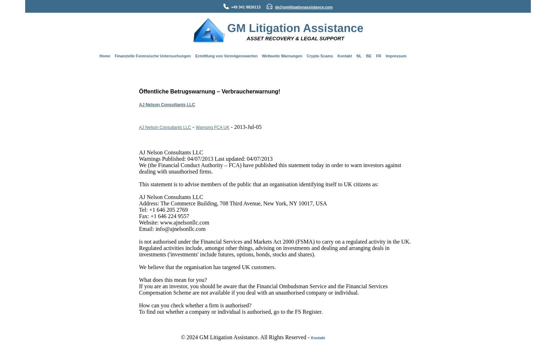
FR (378, 56)
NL (359, 56)
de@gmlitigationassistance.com (304, 7)
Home (105, 56)
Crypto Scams (320, 56)
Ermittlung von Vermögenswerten (226, 56)
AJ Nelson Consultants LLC (167, 104)
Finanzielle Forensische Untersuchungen (153, 56)
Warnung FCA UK (212, 127)
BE (369, 56)
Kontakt (345, 56)
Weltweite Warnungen (282, 56)
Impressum (396, 56)
